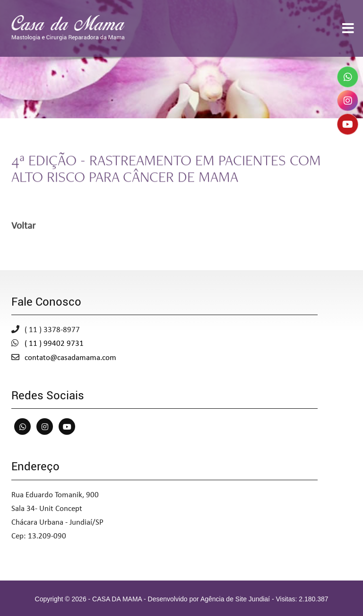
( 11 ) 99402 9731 (54, 344)
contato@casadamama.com (70, 358)
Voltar (23, 227)
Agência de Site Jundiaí (235, 599)
